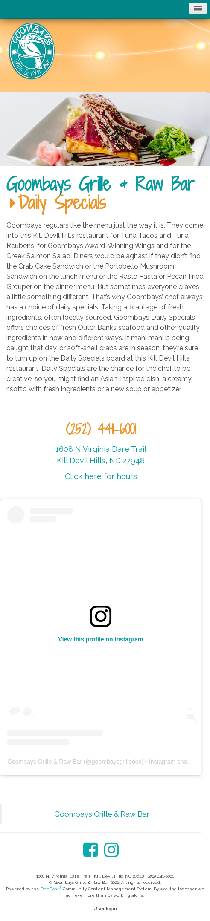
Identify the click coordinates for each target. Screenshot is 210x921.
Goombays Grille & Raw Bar (100, 183)
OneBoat (51, 888)
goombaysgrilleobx (117, 761)
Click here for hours (101, 476)
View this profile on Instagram (100, 639)
